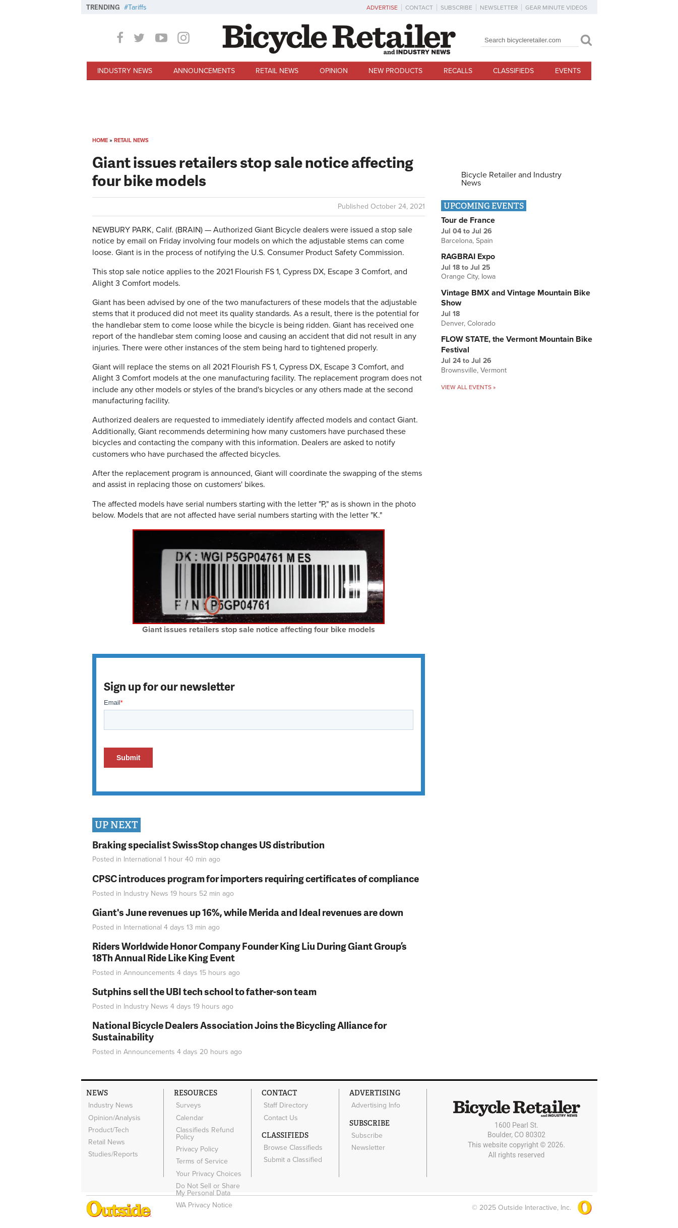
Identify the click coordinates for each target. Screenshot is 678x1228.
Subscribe (456, 7)
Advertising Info (374, 1104)
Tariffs (137, 7)
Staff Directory (284, 1104)
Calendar (188, 1115)
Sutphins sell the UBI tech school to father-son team (204, 991)
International (143, 859)
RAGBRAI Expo (468, 257)
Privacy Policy (195, 1143)
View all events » (468, 387)
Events (568, 71)
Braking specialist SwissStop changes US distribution (208, 844)
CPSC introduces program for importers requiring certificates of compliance (255, 878)
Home (100, 140)
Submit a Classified (291, 1154)
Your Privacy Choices (207, 1164)
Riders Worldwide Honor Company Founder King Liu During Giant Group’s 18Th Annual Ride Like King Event (249, 951)
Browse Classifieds (291, 1143)
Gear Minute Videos (556, 7)
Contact (419, 7)
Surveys (187, 1104)
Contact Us (279, 1115)
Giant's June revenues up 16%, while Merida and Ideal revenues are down (247, 912)
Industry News (124, 71)
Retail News (277, 71)
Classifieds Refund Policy (203, 1129)
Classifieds (513, 71)
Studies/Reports (112, 1146)
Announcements (204, 71)
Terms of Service (200, 1153)
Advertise (382, 7)
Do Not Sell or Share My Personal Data (212, 1178)
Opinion (334, 71)
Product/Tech (107, 1126)
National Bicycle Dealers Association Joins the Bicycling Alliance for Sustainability (239, 1030)
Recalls (458, 71)
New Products (395, 71)
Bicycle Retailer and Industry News (511, 179)
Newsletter (499, 7)
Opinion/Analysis (113, 1115)
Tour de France (468, 220)
